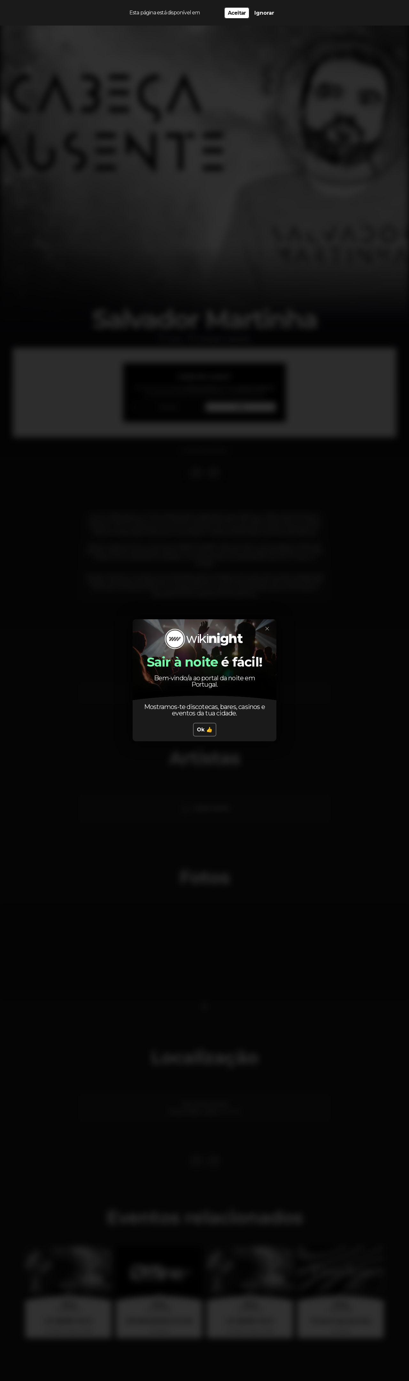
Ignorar (264, 13)
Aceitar (237, 13)
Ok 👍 (204, 730)
